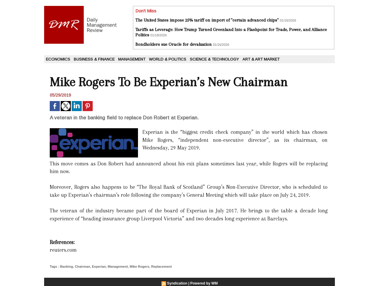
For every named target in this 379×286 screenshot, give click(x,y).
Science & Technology (214, 59)
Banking (66, 266)
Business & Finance (94, 59)
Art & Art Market (261, 59)
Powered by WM (204, 283)
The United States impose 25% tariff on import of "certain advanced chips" (207, 20)
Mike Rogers (138, 266)
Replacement (160, 266)
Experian (98, 266)
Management (131, 59)
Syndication (177, 283)
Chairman (82, 266)
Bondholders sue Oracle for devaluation (173, 44)
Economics (58, 59)
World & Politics (167, 59)
